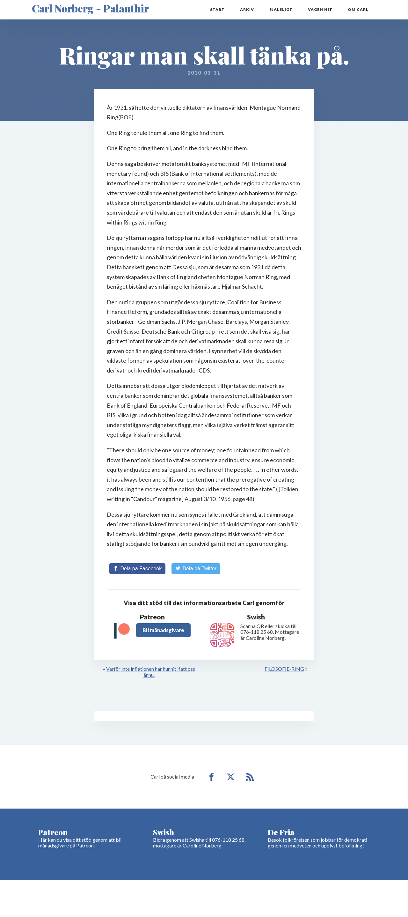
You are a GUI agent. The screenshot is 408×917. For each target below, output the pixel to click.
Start (217, 9)
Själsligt (281, 9)
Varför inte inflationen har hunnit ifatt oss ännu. (150, 672)
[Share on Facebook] (137, 568)
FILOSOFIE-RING (284, 669)
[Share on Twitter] (195, 568)
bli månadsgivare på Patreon (79, 842)
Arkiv (247, 9)
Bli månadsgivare (163, 630)
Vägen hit (320, 9)
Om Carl (358, 9)
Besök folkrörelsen (289, 840)
